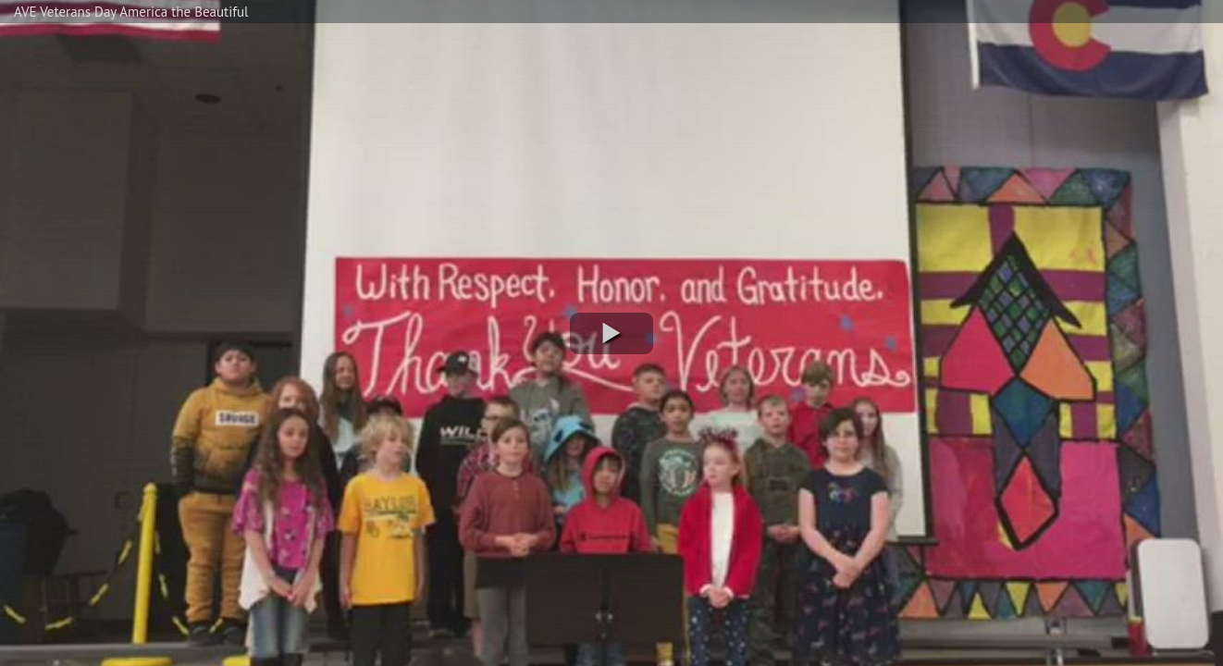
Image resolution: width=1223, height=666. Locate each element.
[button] (611, 333)
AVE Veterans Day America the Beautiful (131, 11)
